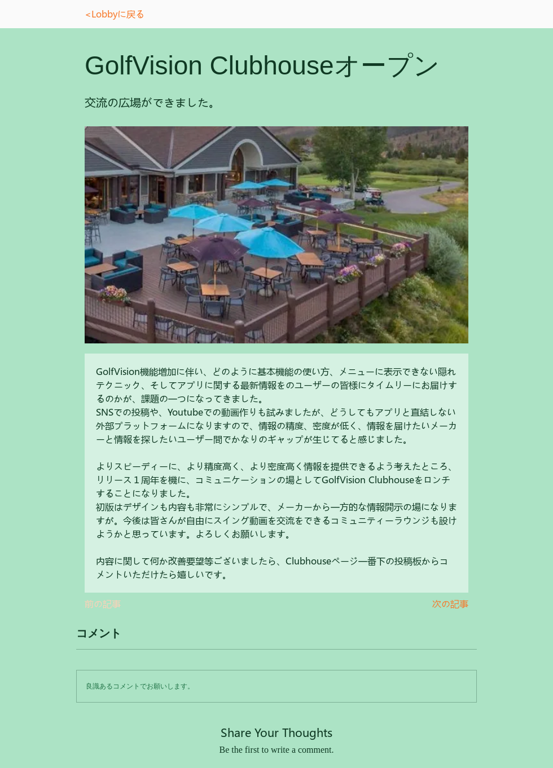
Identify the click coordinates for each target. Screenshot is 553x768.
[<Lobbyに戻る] (126, 14)
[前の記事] (122, 604)
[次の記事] (440, 604)
